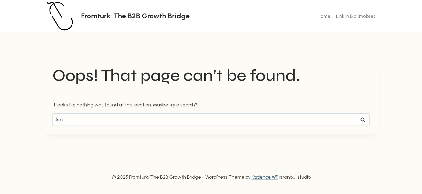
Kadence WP (265, 177)
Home (324, 16)
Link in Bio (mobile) (355, 16)
